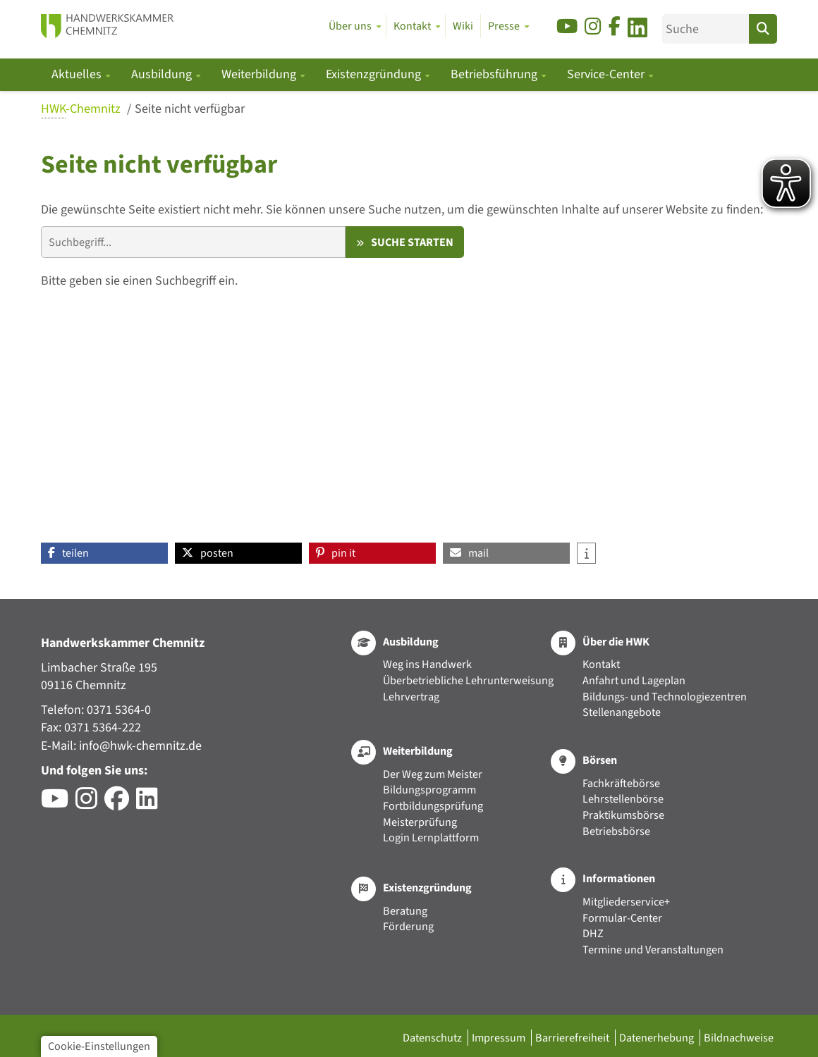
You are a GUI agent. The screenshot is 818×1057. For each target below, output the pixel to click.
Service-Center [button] (607, 74)
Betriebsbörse (616, 831)
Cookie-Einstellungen (99, 1046)
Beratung (405, 911)
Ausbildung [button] (163, 74)
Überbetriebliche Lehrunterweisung (468, 680)
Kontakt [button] (412, 26)
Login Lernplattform (431, 837)
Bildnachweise (739, 1038)
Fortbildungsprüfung (433, 806)
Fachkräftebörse (621, 783)
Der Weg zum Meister (432, 774)
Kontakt (601, 664)
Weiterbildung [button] (260, 74)
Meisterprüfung (420, 822)
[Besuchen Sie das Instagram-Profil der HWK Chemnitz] (89, 803)
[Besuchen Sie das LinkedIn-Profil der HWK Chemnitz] (150, 803)
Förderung (408, 926)
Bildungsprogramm (429, 789)
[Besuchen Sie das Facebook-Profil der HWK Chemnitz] (120, 803)
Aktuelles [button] (77, 74)
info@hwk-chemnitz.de (140, 746)
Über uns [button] (350, 26)
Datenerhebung (657, 1038)
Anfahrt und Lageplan (633, 680)
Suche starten (412, 242)
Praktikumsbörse (623, 815)
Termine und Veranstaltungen (653, 949)
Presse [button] (504, 26)
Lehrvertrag (411, 696)
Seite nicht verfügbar (190, 109)
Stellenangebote (621, 712)
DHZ (593, 933)
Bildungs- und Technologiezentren (664, 696)
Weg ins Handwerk (427, 664)
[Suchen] (763, 29)
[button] (104, 553)
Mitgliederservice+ (626, 902)
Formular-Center (622, 918)
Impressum (499, 1038)
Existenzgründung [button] (375, 74)
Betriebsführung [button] (495, 74)
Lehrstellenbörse (623, 799)
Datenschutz (433, 1038)
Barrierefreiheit (573, 1038)
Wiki (463, 26)
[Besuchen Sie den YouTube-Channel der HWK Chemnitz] (58, 803)
